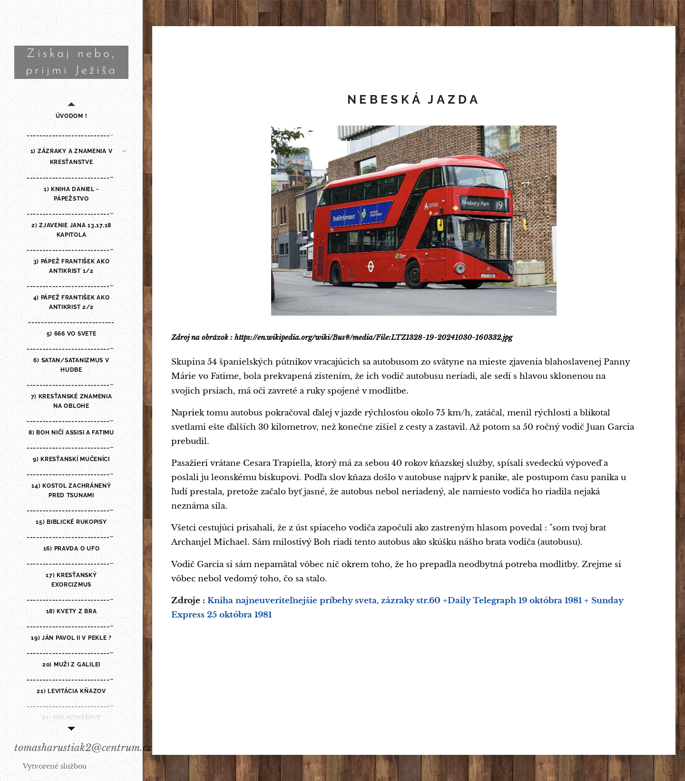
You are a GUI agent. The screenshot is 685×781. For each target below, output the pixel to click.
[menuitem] (71, 116)
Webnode (104, 766)
